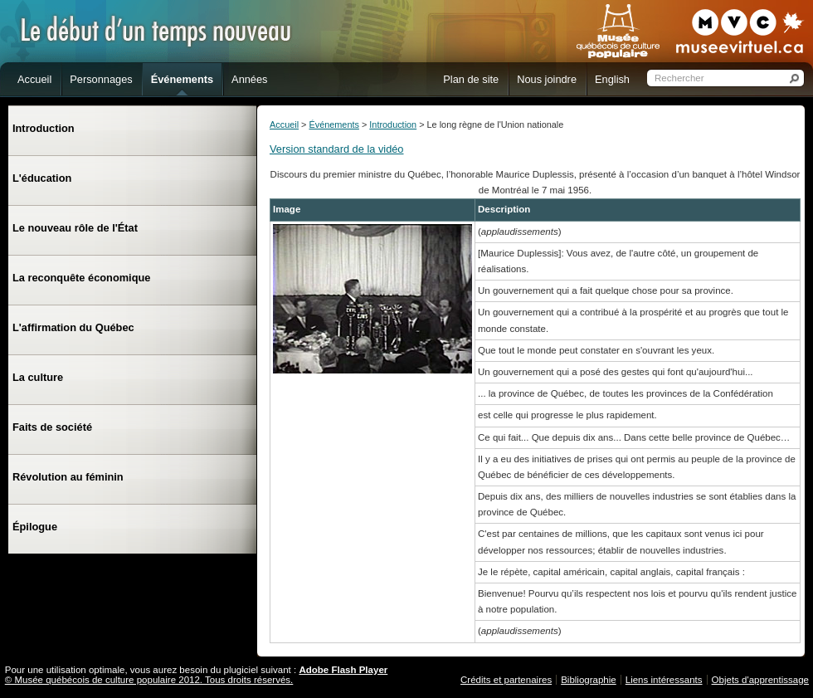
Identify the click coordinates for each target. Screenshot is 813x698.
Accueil (284, 124)
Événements (333, 124)
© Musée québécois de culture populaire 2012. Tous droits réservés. (149, 680)
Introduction (392, 124)
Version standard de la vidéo (337, 149)
